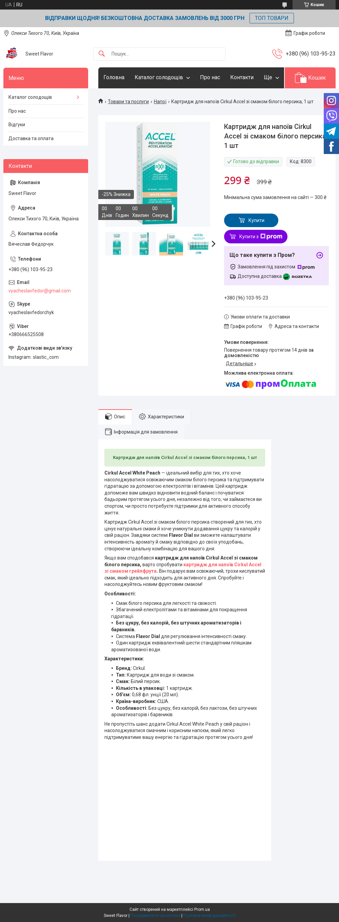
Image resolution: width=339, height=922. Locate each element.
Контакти (242, 77)
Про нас (210, 77)
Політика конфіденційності (209, 915)
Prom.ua (202, 909)
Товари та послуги (128, 101)
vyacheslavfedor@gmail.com (39, 290)
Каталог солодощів (159, 77)
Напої (160, 101)
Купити (256, 220)
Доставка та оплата (31, 138)
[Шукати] (101, 54)
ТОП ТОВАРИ (271, 18)
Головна (113, 77)
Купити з (260, 237)
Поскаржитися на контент (155, 915)
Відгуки (16, 124)
